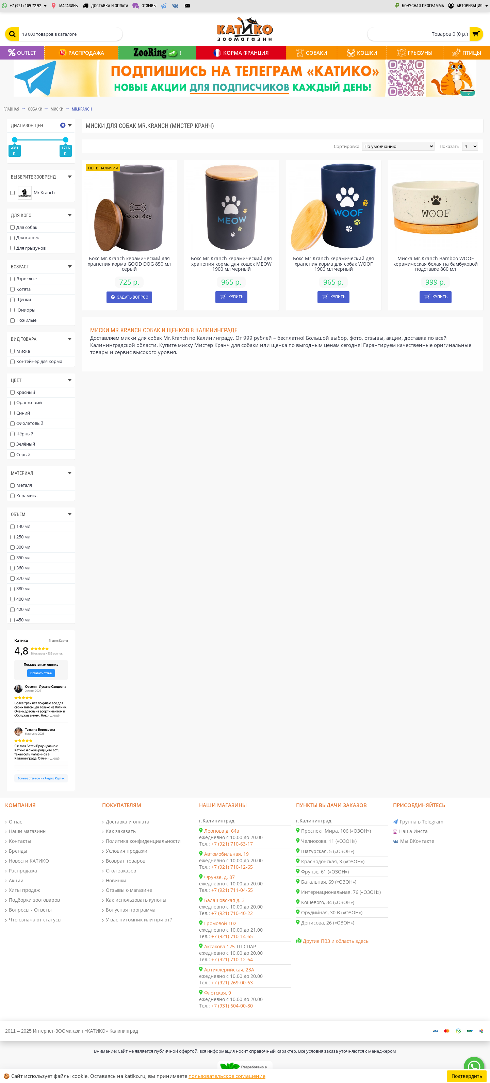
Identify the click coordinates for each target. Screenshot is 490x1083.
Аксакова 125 (219, 946)
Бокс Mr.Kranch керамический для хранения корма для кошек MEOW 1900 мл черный (231, 263)
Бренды (16, 851)
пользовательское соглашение (227, 1075)
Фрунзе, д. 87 (219, 877)
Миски (57, 109)
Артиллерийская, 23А (229, 969)
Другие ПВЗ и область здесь (336, 941)
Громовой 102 (220, 923)
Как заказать (119, 831)
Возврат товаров (123, 861)
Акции (14, 880)
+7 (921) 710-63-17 (232, 843)
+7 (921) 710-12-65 (232, 867)
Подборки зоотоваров (32, 900)
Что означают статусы (33, 919)
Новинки (114, 880)
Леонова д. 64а (221, 831)
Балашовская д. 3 (224, 900)
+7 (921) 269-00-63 (232, 982)
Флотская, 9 (217, 992)
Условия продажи (124, 851)
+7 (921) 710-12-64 (232, 959)
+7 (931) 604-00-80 (232, 1005)
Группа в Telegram (418, 822)
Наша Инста (410, 831)
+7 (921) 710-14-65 (232, 936)
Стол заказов (119, 870)
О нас (13, 822)
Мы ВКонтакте (413, 841)
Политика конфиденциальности (141, 841)
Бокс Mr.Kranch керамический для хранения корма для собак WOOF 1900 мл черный (333, 263)
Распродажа (21, 870)
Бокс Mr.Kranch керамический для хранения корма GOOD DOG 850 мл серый (129, 263)
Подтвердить (467, 1076)
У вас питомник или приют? (137, 919)
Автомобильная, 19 (226, 854)
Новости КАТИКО (27, 861)
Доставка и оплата (125, 822)
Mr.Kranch (82, 109)
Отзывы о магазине (127, 890)
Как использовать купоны (134, 900)
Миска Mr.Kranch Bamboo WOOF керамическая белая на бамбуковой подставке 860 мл (435, 263)
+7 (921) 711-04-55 (232, 890)
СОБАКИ (35, 109)
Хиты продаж (22, 890)
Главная (11, 109)
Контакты (18, 841)
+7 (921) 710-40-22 (232, 913)
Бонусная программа (129, 910)
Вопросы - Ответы (28, 910)
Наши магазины (26, 831)
